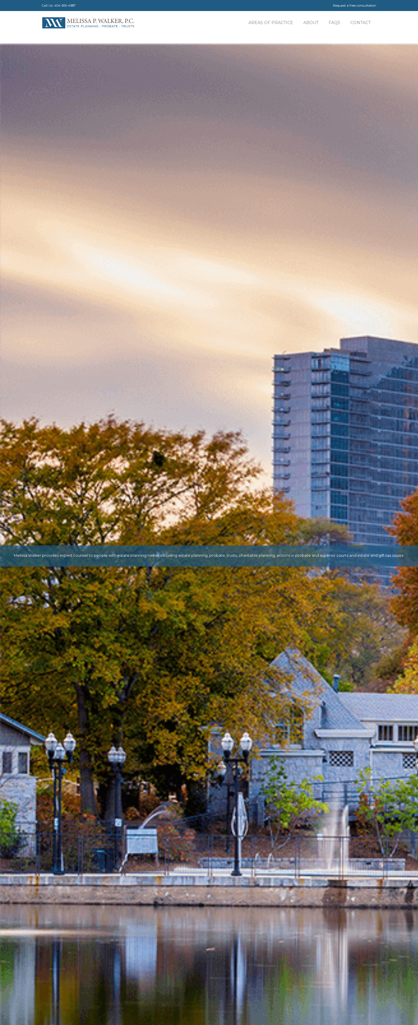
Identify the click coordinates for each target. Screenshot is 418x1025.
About (310, 22)
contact (360, 22)
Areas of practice (270, 22)
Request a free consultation (354, 5)
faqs (334, 22)
